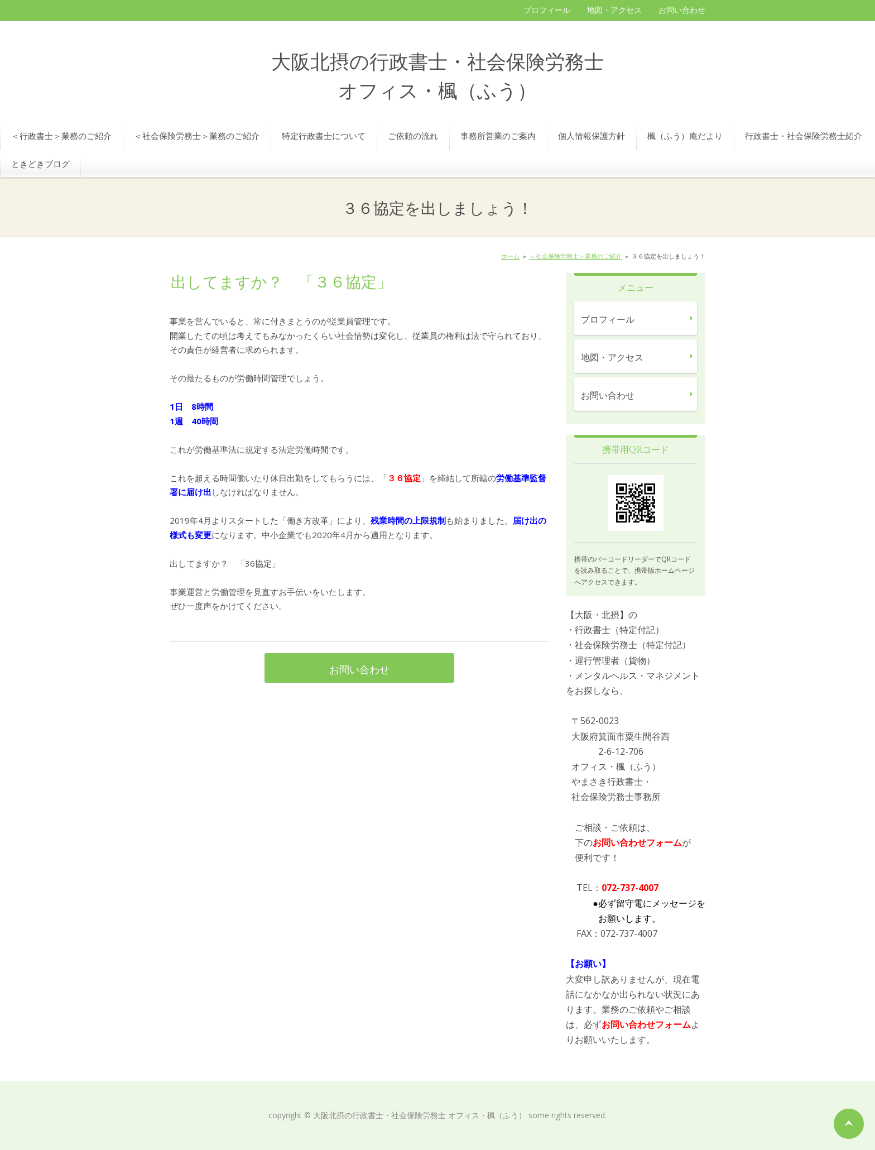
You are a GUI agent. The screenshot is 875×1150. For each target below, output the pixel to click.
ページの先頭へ (849, 1124)
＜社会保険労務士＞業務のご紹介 (196, 135)
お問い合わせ (681, 9)
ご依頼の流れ (413, 135)
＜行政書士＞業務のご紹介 (61, 135)
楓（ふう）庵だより (685, 135)
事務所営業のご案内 (498, 135)
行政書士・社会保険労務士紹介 (803, 135)
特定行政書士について (324, 135)
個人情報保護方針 (591, 135)
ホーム (510, 256)
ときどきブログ (40, 163)
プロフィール (546, 9)
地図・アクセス (614, 9)
